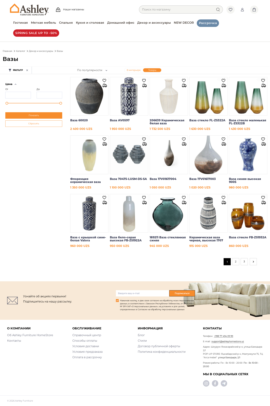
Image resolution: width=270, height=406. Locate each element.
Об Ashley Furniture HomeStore (30, 335)
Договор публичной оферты (159, 346)
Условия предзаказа (87, 351)
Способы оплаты (84, 340)
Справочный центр (86, 335)
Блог (141, 335)
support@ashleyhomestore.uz (228, 341)
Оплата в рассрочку (87, 357)
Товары (152, 70)
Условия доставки (85, 346)
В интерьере (134, 70)
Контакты (14, 340)
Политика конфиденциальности (162, 351)
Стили (142, 340)
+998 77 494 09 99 (223, 336)
